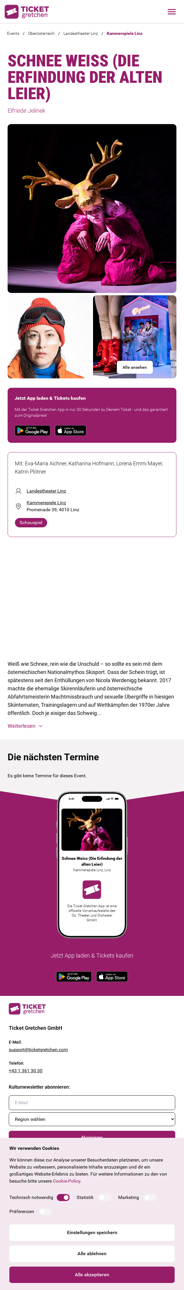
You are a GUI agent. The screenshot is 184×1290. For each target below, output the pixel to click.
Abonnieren (92, 1137)
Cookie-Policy (66, 1181)
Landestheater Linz (80, 33)
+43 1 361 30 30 (25, 1070)
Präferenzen (21, 1211)
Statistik (85, 1197)
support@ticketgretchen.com (38, 1049)
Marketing (128, 1197)
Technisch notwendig (31, 1197)
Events (13, 33)
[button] (92, 726)
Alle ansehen (135, 367)
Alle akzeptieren (92, 1274)
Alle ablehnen (92, 1253)
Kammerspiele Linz (124, 33)
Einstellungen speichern (92, 1232)
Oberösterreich (41, 33)
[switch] (63, 1197)
